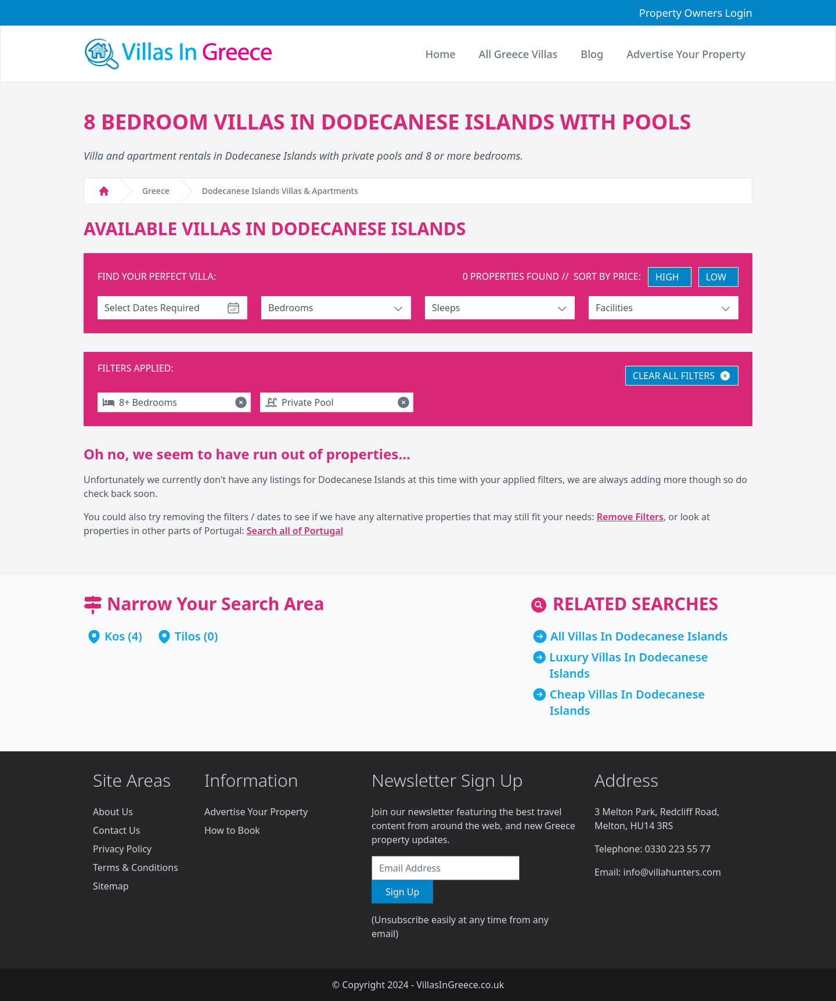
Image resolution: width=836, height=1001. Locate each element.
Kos (115, 636)
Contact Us (116, 830)
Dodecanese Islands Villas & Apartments (280, 190)
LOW (716, 277)
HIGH (667, 277)
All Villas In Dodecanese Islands (639, 636)
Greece (156, 190)
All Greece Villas (518, 54)
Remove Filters (630, 516)
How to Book (232, 830)
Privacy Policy (122, 848)
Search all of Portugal (295, 530)
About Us (113, 811)
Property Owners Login (695, 13)
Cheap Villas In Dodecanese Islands (627, 702)
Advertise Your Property (256, 811)
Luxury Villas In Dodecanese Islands (628, 665)
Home (441, 54)
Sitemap (111, 886)
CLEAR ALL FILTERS (682, 375)
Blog (592, 54)
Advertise (685, 54)
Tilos (188, 636)
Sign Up (402, 891)
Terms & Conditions (135, 867)
